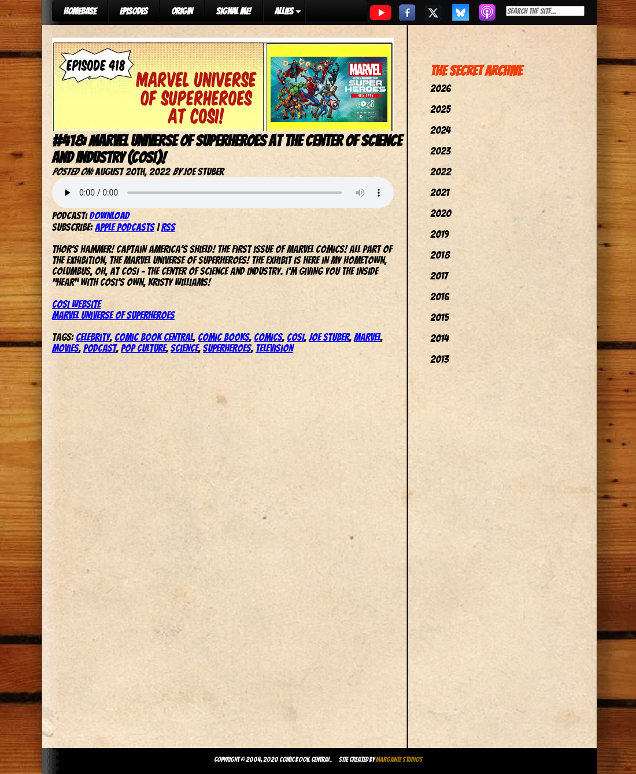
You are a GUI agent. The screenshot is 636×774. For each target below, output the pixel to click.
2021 (439, 192)
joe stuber (329, 336)
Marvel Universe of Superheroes (113, 314)
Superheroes (227, 347)
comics (268, 336)
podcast (99, 347)
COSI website (76, 303)
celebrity (93, 336)
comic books (223, 336)
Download (110, 215)
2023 (440, 150)
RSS (168, 227)
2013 (439, 358)
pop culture (143, 347)
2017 (439, 275)
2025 (440, 109)
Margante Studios (399, 759)
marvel (367, 336)
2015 (439, 317)
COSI (295, 336)
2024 (440, 129)
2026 (440, 88)
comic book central (153, 336)
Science (184, 347)
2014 (439, 338)
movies (65, 347)
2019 (439, 233)
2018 (440, 254)
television (274, 347)
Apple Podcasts (124, 227)
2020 (440, 213)
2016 (439, 296)
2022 (440, 171)
